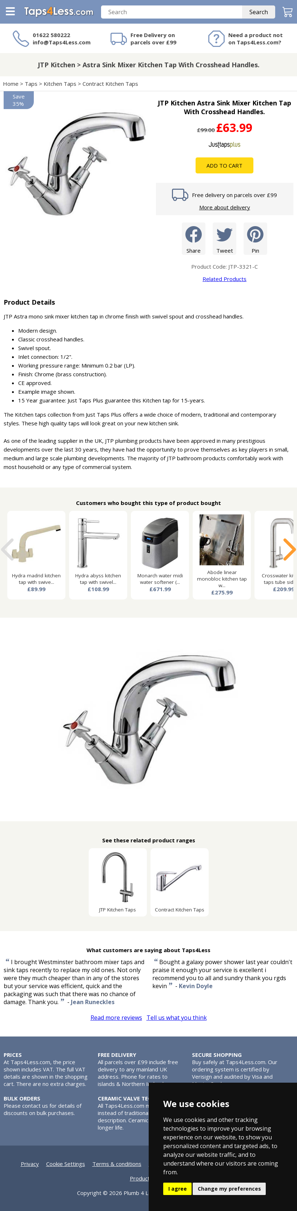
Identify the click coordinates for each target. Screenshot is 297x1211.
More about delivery (224, 207)
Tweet (224, 238)
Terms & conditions (116, 1163)
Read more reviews (116, 1018)
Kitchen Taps (60, 83)
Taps (31, 83)
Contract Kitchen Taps (110, 83)
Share (193, 238)
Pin (255, 238)
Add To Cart (224, 165)
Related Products (224, 278)
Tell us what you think (177, 1018)
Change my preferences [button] (229, 1188)
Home (11, 83)
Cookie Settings (65, 1163)
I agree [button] (177, 1188)
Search (258, 12)
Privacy (30, 1163)
